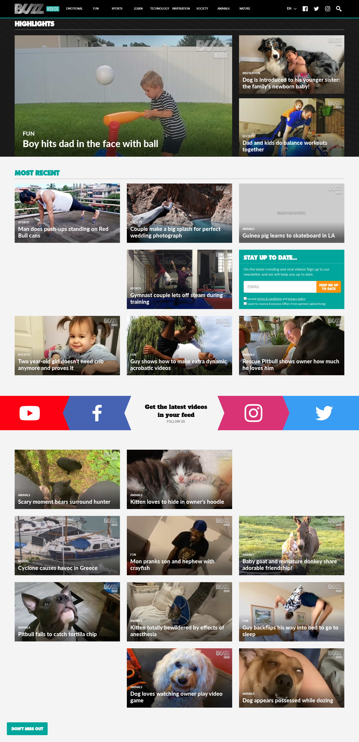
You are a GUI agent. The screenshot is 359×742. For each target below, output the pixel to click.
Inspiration (251, 73)
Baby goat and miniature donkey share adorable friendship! (289, 564)
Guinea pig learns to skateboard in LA (288, 235)
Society (248, 136)
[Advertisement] (49, 278)
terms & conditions (269, 299)
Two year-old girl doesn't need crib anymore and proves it (61, 364)
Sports (23, 222)
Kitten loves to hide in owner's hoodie (177, 501)
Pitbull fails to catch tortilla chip (57, 634)
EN (291, 8)
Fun (29, 133)
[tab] (74, 9)
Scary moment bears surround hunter (64, 501)
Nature (23, 561)
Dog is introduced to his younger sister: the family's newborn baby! (291, 83)
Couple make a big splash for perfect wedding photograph (175, 232)
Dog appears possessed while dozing (287, 700)
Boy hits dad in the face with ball (90, 143)
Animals (248, 229)
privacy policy (296, 299)
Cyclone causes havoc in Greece (58, 567)
